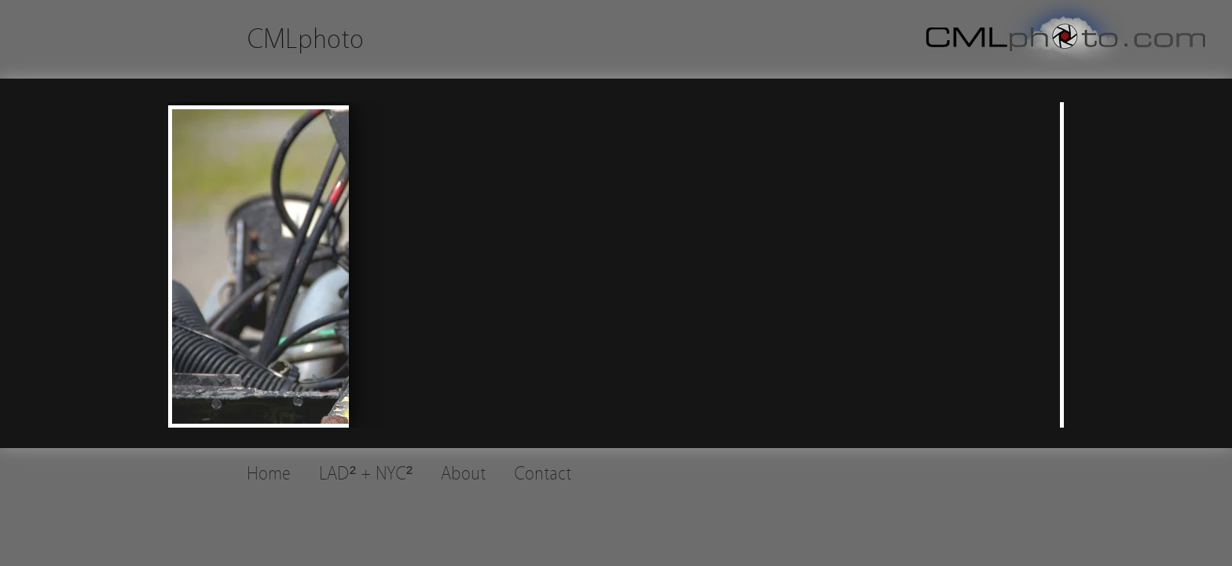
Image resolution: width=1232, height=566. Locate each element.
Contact (542, 473)
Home (269, 473)
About (463, 473)
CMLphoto (305, 39)
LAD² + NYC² (365, 473)
